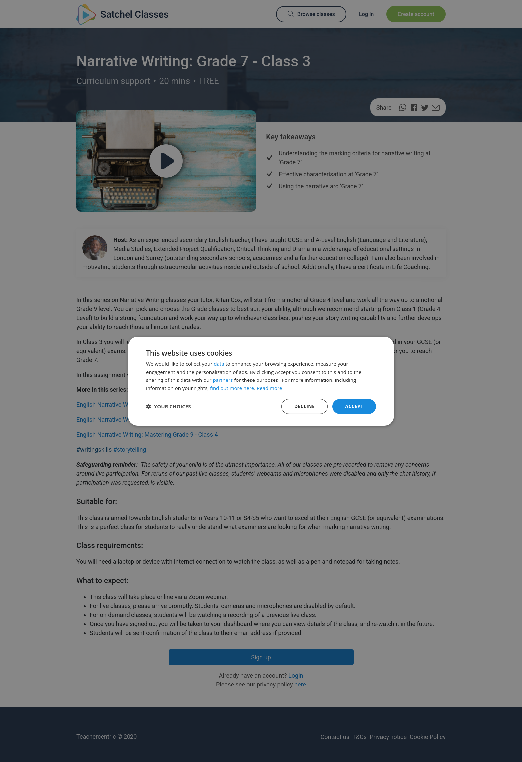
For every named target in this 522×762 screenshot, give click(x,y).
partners (223, 380)
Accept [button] (354, 406)
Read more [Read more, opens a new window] (269, 388)
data (219, 363)
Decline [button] (304, 406)
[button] (168, 406)
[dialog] (261, 381)
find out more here (232, 388)
